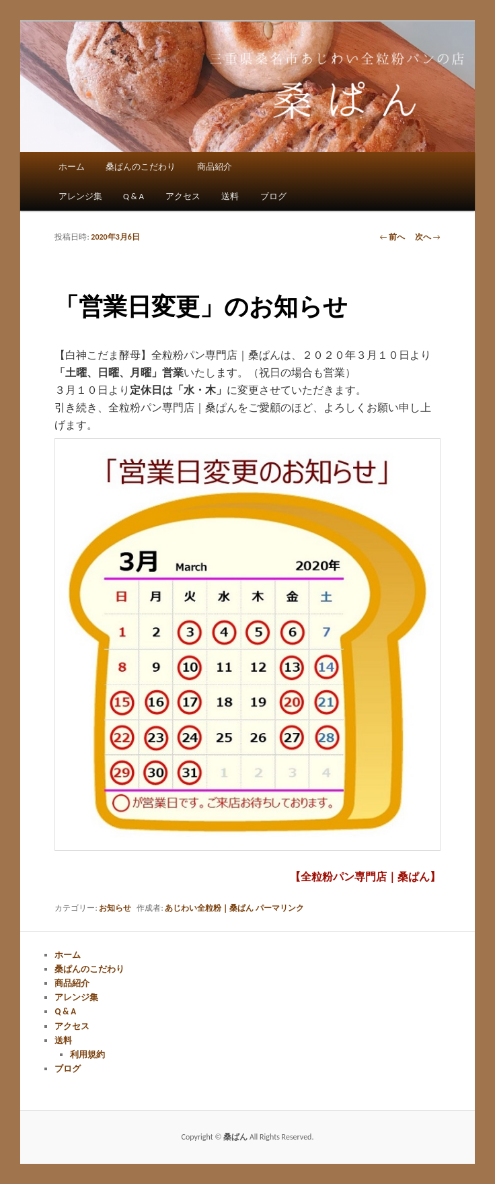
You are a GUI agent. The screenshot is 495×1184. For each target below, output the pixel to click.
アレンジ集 (80, 196)
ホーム (72, 167)
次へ (428, 237)
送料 (230, 196)
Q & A (133, 196)
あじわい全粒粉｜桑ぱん (209, 908)
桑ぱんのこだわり (141, 167)
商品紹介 (214, 167)
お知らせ (115, 908)
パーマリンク (280, 908)
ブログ (273, 196)
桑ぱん (236, 1137)
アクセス (182, 196)
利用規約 (87, 1054)
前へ (392, 237)
